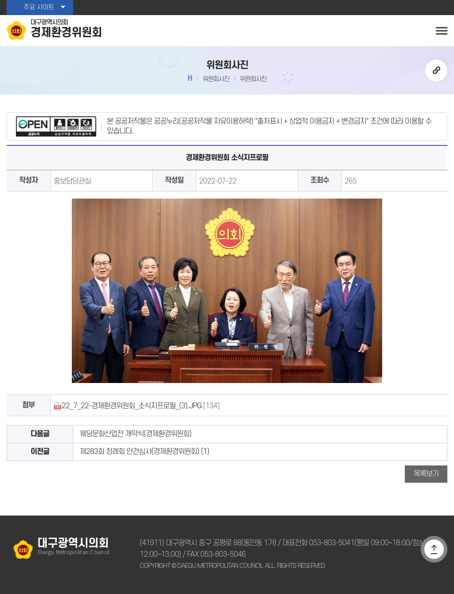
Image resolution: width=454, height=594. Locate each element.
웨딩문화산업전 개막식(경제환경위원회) (136, 434)
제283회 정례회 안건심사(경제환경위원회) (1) (144, 452)
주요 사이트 (38, 7)
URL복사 (436, 70)
